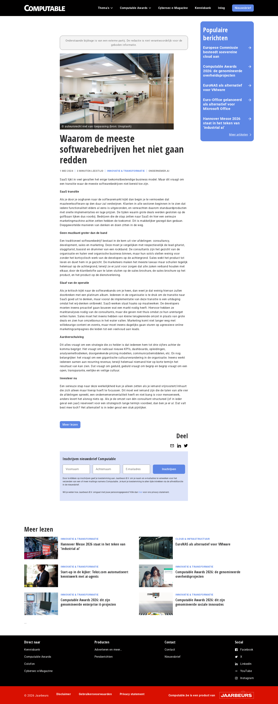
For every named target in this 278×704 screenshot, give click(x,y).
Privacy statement (132, 694)
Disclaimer (63, 694)
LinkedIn (246, 664)
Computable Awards (37, 656)
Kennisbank (32, 649)
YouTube (246, 671)
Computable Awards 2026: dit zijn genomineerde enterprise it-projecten (88, 602)
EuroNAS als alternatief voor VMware (222, 87)
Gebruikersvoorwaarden (95, 694)
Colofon (29, 664)
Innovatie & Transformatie (126, 170)
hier (140, 492)
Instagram (247, 678)
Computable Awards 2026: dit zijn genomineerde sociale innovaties (200, 602)
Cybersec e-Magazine (38, 671)
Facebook (246, 649)
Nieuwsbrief (173, 656)
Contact (170, 649)
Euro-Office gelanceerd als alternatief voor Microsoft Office (222, 104)
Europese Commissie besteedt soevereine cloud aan (220, 52)
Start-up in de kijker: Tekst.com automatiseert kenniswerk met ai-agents (94, 574)
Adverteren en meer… (108, 649)
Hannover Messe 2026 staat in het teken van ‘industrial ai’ (221, 123)
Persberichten (104, 656)
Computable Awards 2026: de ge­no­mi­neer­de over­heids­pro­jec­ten (222, 70)
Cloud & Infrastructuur (192, 538)
